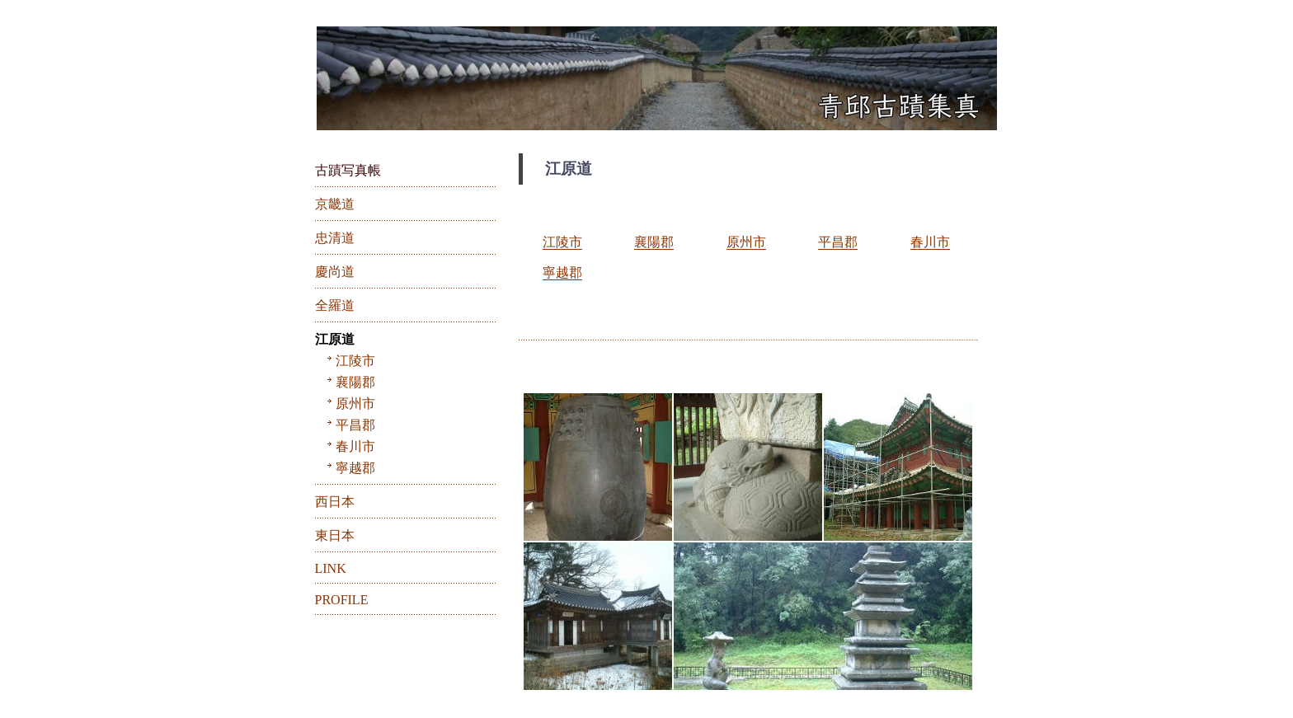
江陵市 (562, 242)
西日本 (335, 502)
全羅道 (335, 305)
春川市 (930, 242)
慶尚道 (335, 272)
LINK (330, 568)
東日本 (335, 535)
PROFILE (342, 600)
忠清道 (335, 238)
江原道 (335, 339)
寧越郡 (562, 272)
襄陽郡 (654, 242)
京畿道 (335, 204)
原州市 (746, 242)
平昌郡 (838, 242)
